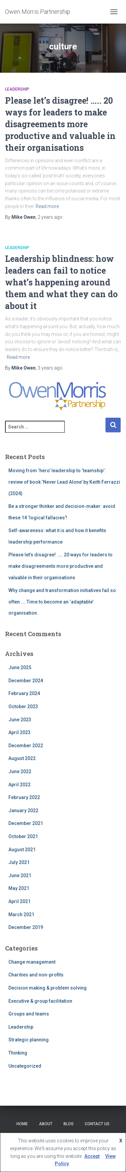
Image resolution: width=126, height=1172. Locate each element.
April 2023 (19, 732)
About (45, 1124)
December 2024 (25, 680)
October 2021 (23, 836)
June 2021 (19, 875)
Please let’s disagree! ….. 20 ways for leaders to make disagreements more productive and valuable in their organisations (60, 124)
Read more (47, 206)
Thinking (17, 1053)
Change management (31, 962)
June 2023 (19, 719)
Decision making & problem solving (47, 988)
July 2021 (19, 862)
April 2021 (19, 901)
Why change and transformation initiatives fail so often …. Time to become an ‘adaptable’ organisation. (62, 602)
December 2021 (25, 823)
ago (50, 217)
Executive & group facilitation (40, 1001)
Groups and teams (28, 1013)
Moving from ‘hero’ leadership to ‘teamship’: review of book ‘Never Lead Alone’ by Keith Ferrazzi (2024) (64, 482)
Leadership (17, 89)
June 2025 (19, 667)
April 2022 (19, 784)
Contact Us (97, 1124)
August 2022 (22, 758)
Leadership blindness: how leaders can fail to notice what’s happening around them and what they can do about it (61, 282)
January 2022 (23, 810)
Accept (92, 1156)
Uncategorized (24, 1066)
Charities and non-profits (36, 974)
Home (22, 1124)
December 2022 (25, 745)
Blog (69, 1124)
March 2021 (21, 914)
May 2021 (18, 888)
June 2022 (19, 771)
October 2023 (23, 706)
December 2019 (25, 927)
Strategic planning (28, 1039)
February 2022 (24, 797)
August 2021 (22, 849)
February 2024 (24, 693)
